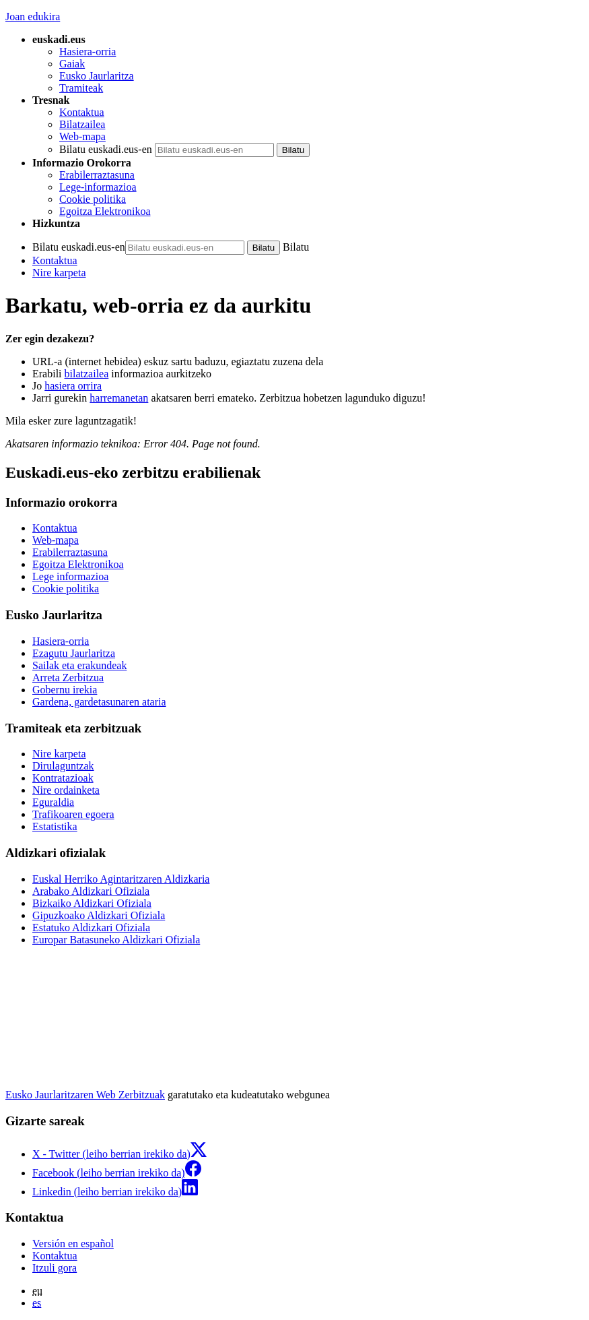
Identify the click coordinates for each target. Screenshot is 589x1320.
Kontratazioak (63, 778)
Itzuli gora (54, 1268)
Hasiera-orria (87, 51)
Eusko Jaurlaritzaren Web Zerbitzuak (85, 1094)
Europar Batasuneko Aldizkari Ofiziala (116, 939)
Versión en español (73, 1243)
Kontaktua (81, 112)
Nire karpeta (59, 272)
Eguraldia (53, 802)
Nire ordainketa (66, 790)
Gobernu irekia (64, 689)
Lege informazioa (70, 576)
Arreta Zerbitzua (68, 677)
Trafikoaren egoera (73, 814)
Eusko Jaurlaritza (96, 76)
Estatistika (54, 826)
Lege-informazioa (98, 187)
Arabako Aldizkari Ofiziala (90, 891)
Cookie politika (92, 199)
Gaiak (72, 63)
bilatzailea (87, 373)
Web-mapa (82, 136)
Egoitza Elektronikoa (105, 211)
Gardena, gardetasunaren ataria (99, 702)
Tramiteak (81, 88)
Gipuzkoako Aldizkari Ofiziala (98, 915)
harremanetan (119, 398)
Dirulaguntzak (63, 766)
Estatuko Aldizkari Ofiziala (91, 927)
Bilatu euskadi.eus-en (105, 149)
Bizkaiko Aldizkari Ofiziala (91, 903)
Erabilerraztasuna (97, 175)
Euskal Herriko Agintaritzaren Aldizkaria (120, 879)
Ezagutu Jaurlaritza (73, 653)
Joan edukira (32, 16)
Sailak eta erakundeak (79, 665)
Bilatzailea (82, 124)
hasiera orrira (73, 385)
